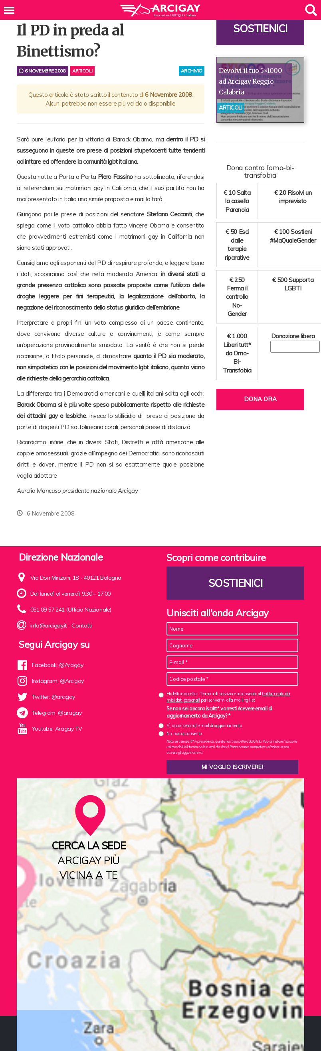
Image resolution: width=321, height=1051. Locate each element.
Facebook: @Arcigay (57, 665)
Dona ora (260, 399)
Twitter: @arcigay (53, 696)
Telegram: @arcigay (57, 712)
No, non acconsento (184, 733)
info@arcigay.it (48, 625)
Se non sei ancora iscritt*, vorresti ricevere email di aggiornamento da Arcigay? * (219, 712)
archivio (191, 71)
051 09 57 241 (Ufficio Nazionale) (70, 609)
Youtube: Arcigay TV (57, 728)
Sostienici (260, 28)
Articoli (82, 71)
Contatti (81, 625)
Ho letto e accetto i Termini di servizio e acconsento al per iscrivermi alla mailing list (228, 696)
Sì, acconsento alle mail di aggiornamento (204, 725)
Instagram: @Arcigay (58, 680)
